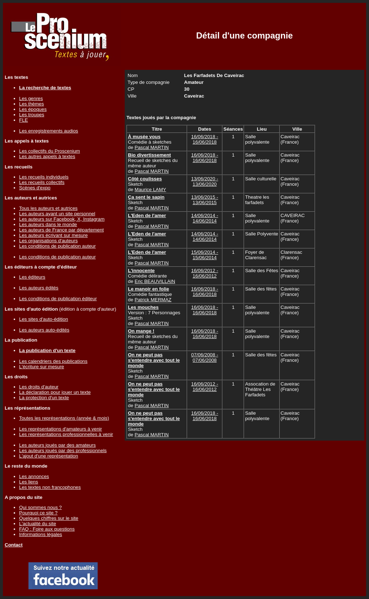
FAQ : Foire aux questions (47, 529)
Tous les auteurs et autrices (48, 208)
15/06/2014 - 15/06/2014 (204, 254)
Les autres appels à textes (47, 156)
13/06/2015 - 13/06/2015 (204, 199)
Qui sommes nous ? (40, 507)
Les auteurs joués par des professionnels (63, 450)
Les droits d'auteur (38, 386)
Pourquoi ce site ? (38, 512)
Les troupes (31, 114)
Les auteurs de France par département (61, 230)
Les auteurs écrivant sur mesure (53, 235)
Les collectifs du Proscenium (49, 151)
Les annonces (34, 476)
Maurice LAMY (150, 189)
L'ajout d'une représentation (48, 456)
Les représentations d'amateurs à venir (60, 429)
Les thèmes (31, 104)
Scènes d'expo (34, 187)
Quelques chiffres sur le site (48, 518)
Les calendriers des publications (53, 361)
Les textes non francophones (50, 487)
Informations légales (40, 534)
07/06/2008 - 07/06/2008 (204, 357)
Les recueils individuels (43, 177)
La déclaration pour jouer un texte (55, 392)
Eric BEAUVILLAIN (155, 281)
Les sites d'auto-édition (43, 319)
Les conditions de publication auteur (57, 246)
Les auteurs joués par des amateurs (57, 445)
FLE (23, 120)
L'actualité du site (37, 523)
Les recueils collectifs (42, 182)
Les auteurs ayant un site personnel (57, 213)
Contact (14, 545)
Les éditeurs (32, 277)
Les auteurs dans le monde (48, 224)
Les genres (31, 98)
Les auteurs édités (38, 288)
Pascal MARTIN (152, 147)
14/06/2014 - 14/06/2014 (204, 218)
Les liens (28, 482)
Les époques (32, 109)
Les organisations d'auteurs (48, 240)
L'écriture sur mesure (41, 366)
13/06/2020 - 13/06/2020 (204, 181)
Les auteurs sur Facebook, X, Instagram (62, 219)
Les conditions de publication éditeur (58, 298)
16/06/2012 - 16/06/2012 (204, 273)
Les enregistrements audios (48, 131)
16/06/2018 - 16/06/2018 (204, 139)
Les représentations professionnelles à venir (66, 434)
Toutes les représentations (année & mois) (64, 418)
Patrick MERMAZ (153, 299)
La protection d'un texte (44, 397)
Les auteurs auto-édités (44, 330)
